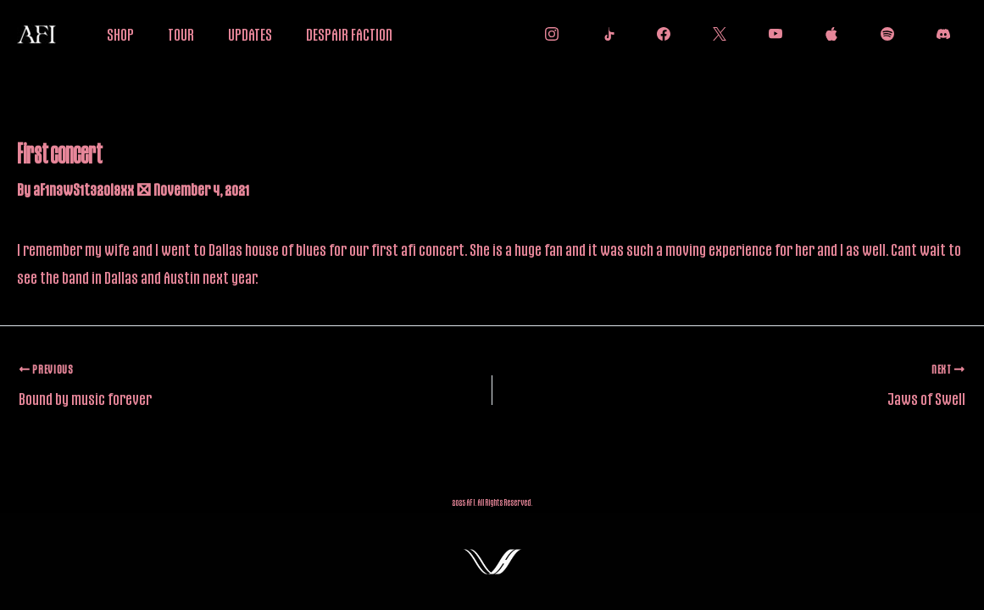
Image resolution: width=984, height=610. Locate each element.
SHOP (120, 33)
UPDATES (250, 33)
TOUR (181, 33)
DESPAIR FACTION (349, 33)
